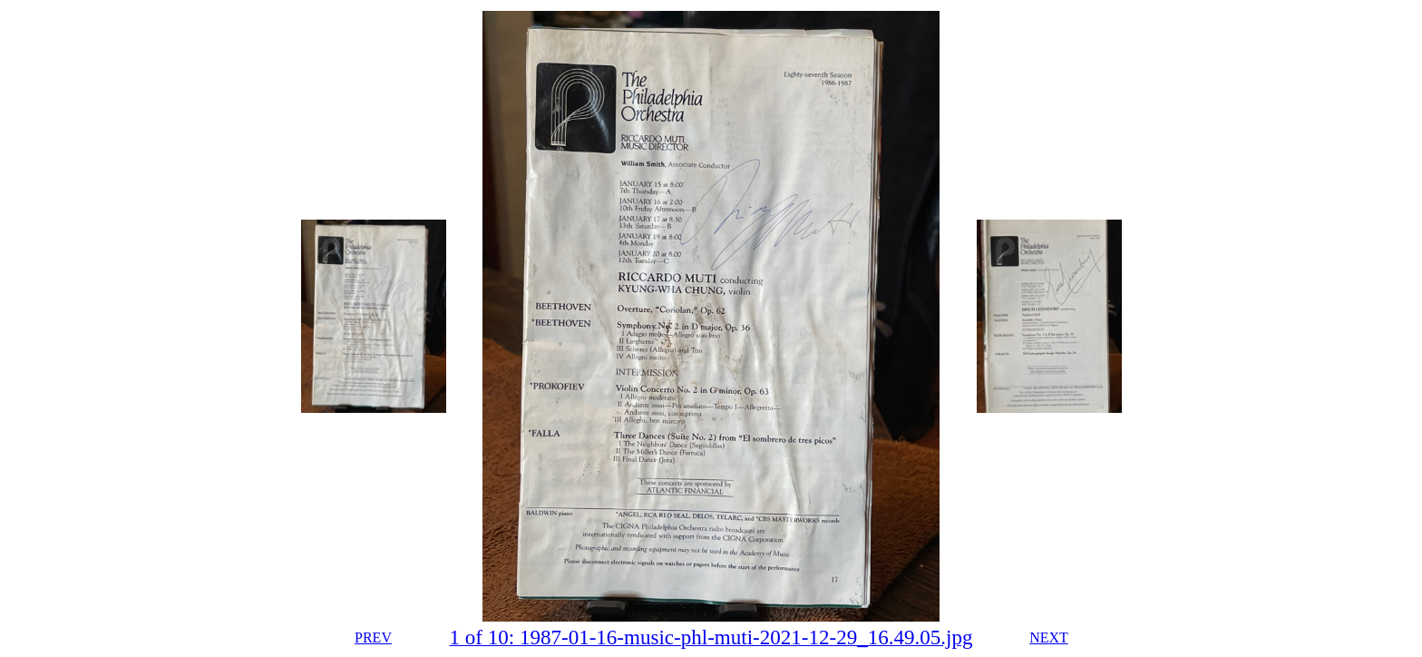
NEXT (1048, 637)
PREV (373, 637)
